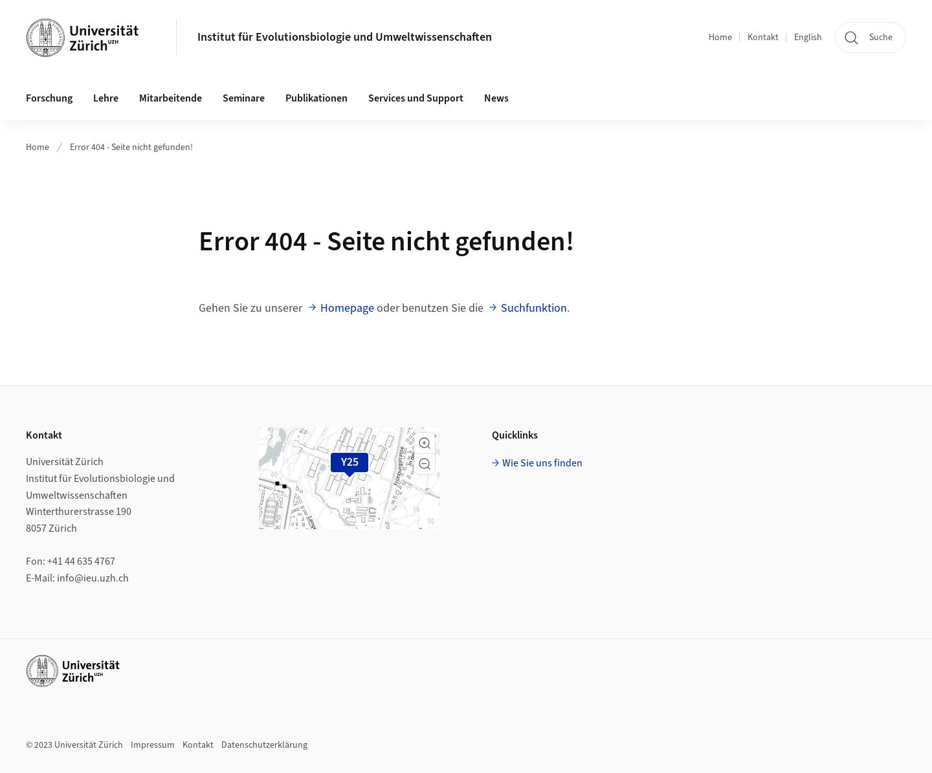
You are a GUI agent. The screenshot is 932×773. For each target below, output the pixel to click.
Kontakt (763, 37)
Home (720, 37)
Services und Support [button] (415, 98)
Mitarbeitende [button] (170, 98)
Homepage (347, 308)
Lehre (105, 98)
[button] (424, 443)
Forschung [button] (49, 98)
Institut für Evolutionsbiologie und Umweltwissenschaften (344, 37)
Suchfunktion (534, 308)
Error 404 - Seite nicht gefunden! (131, 147)
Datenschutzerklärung (264, 745)
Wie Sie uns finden (542, 463)
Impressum (153, 745)
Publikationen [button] (316, 98)
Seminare (244, 98)
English (808, 37)
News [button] (496, 98)
